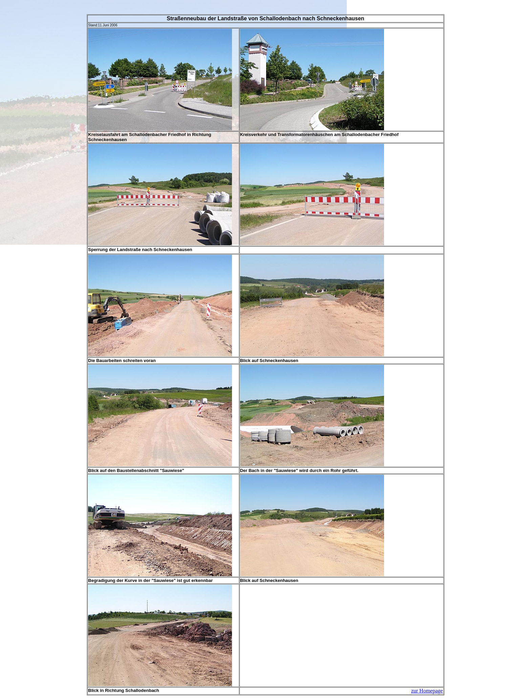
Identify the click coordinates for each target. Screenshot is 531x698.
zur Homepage (427, 691)
